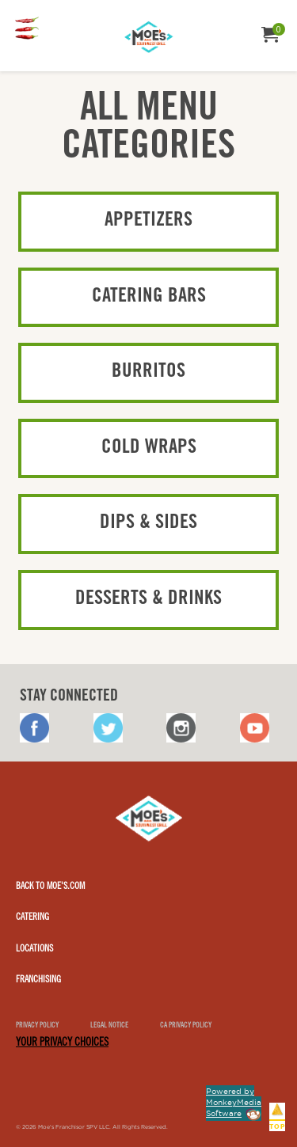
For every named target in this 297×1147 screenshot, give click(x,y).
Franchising (38, 980)
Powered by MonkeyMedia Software (233, 1102)
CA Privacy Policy (185, 1026)
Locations (34, 949)
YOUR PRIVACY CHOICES (62, 1043)
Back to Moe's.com (50, 886)
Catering (32, 917)
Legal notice (109, 1026)
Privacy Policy (37, 1026)
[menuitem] (27, 29)
